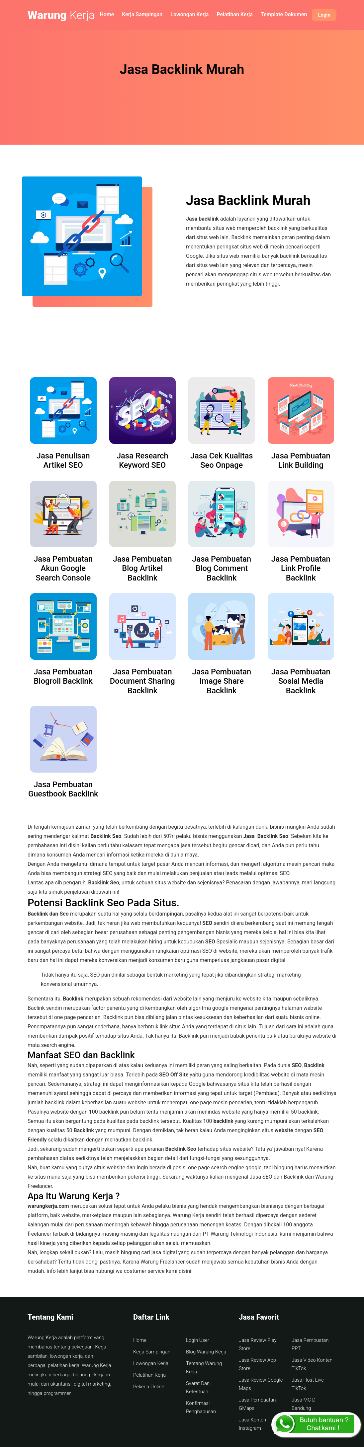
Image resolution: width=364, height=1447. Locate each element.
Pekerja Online (148, 1387)
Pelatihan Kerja (234, 14)
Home (107, 14)
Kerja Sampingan (142, 14)
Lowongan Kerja (189, 14)
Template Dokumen (284, 14)
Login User (197, 1340)
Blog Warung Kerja (206, 1352)
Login (324, 15)
